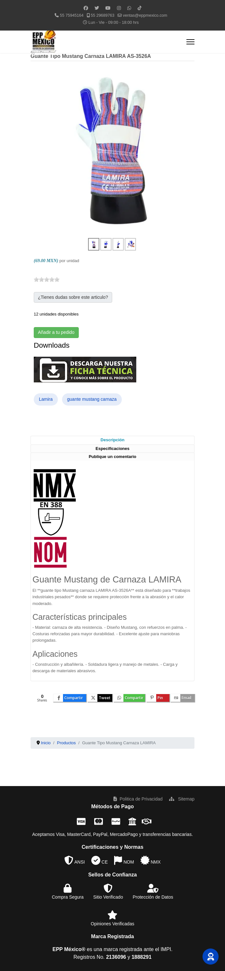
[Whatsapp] (129, 8)
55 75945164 (72, 15)
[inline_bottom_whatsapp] (129, 698)
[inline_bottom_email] (182, 698)
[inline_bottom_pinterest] (158, 698)
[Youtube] (108, 8)
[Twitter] (96, 8)
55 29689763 (102, 15)
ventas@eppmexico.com (145, 15)
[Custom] (139, 8)
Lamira (46, 399)
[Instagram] (119, 8)
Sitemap (181, 799)
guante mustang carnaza (92, 399)
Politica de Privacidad (138, 799)
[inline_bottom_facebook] (69, 698)
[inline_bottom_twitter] (100, 698)
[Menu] (190, 42)
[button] (211, 956)
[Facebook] (86, 8)
